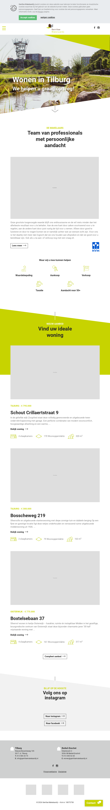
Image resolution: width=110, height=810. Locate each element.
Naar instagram (53, 716)
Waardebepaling (23, 271)
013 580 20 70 (22, 756)
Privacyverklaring (50, 772)
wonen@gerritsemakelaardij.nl (75, 758)
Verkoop (86, 271)
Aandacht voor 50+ (70, 286)
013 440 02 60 (69, 756)
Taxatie (39, 286)
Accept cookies (27, 17)
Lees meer (17, 245)
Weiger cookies (48, 17)
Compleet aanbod (53, 656)
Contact (94, 803)
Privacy (40, 12)
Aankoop (55, 271)
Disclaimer (62, 772)
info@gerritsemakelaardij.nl (27, 758)
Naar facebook (53, 723)
